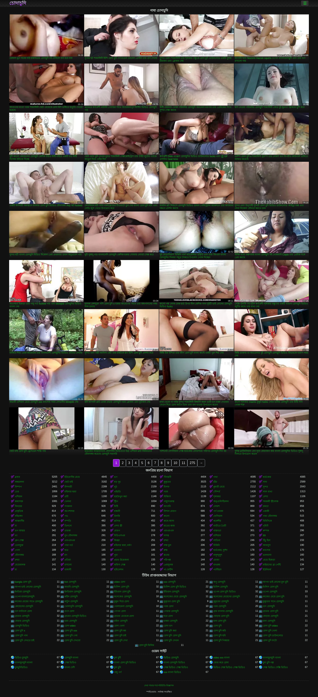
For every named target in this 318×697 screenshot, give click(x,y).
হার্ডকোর (267, 477)
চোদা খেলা (119, 625)
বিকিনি (216, 545)
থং (16, 535)
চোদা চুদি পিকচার (221, 640)
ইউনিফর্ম (267, 569)
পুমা (116, 555)
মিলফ (166, 486)
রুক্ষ (166, 550)
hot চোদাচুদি (70, 581)
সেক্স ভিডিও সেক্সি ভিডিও (275, 667)
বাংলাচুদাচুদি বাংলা (271, 657)
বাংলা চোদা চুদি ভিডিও (125, 662)
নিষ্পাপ (18, 486)
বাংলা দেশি (69, 667)
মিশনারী (68, 486)
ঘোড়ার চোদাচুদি (270, 616)
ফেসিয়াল (217, 516)
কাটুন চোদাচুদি (71, 601)
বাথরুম (216, 564)
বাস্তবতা (217, 530)
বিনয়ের (18, 506)
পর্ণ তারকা (218, 511)
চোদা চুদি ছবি (219, 635)
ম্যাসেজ (266, 550)
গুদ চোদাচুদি (269, 606)
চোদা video (70, 625)
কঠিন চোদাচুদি (71, 596)
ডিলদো (68, 525)
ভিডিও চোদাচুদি (171, 657)
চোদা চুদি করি (219, 630)
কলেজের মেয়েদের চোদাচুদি (226, 596)
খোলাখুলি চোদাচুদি (73, 606)
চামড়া (266, 506)
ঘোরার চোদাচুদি (22, 620)
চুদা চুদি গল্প (268, 662)
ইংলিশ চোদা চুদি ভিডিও (175, 586)
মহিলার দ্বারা (70, 491)
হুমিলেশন (118, 569)
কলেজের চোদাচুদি (122, 596)
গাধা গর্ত (68, 545)
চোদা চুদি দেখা (121, 640)
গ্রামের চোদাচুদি (22, 616)
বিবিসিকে (267, 520)
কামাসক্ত (19, 501)
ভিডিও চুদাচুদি (21, 657)
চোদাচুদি (17, 3)
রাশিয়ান (217, 535)
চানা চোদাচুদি (269, 620)
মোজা (216, 559)
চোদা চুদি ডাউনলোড (273, 635)
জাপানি (167, 506)
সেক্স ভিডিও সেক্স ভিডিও (176, 667)
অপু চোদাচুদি (219, 581)
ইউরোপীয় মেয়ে (72, 477)
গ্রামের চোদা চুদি (270, 611)
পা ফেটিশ (168, 569)
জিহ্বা (117, 540)
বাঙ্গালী (67, 569)
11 (183, 463)
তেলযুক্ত (19, 545)
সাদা (265, 481)
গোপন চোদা (120, 611)
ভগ (115, 477)
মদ (65, 555)
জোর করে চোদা (221, 662)
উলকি (117, 516)
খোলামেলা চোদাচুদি (123, 606)
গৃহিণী (265, 525)
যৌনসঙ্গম (19, 555)
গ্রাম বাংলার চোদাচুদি (223, 611)
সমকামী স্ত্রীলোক (270, 501)
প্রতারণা (118, 550)
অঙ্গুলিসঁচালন (221, 501)
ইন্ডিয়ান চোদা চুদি (122, 591)
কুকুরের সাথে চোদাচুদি (273, 601)
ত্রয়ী (66, 496)
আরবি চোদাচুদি (71, 586)
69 (264, 535)
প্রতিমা (67, 559)
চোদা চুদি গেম (71, 635)
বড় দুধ (117, 481)
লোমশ (216, 506)
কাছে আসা (169, 520)
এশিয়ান (18, 496)
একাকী (266, 511)
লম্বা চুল (167, 545)
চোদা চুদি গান (21, 635)
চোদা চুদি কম (120, 630)
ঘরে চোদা (168, 616)
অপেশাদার (69, 511)
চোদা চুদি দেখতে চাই (24, 640)
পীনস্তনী (167, 477)
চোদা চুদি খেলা (270, 630)
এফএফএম (69, 540)
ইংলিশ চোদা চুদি (121, 586)
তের (17, 491)
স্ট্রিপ (116, 501)
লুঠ (115, 486)
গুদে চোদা (69, 611)
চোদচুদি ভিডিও (22, 625)
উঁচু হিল (266, 540)
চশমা (166, 540)
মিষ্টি (116, 506)
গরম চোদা (168, 606)
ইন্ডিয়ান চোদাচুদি (171, 591)
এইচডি (117, 491)
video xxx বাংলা (221, 657)
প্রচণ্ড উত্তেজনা (121, 559)
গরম (166, 491)
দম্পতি (67, 520)
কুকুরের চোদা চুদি (172, 601)
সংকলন (68, 506)
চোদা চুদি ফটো (270, 640)
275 (192, 463)
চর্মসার (117, 520)
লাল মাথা (267, 491)
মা (16, 525)
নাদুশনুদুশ (217, 555)
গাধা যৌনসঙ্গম (270, 516)
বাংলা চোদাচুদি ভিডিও (174, 662)
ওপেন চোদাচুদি (270, 591)
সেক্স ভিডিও (70, 662)
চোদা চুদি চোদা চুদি (172, 635)
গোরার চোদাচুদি (171, 611)
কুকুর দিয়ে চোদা (121, 601)
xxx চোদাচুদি (170, 581)
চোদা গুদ (168, 625)
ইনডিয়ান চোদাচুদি (72, 591)
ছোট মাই (68, 481)
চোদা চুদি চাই (120, 635)
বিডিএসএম (119, 535)
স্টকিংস (167, 496)
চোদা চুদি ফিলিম (146, 645)
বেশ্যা (265, 496)
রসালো (68, 564)
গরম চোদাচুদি (219, 606)
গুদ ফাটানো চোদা (23, 611)
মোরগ (117, 530)
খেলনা (67, 501)
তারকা (67, 530)
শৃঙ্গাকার (217, 496)
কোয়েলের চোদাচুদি (24, 606)
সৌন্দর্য (216, 491)
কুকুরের (167, 481)
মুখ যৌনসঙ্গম (70, 535)
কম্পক (266, 530)
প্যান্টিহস (217, 569)
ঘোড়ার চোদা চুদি (221, 616)
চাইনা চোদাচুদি (120, 620)
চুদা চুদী (117, 657)
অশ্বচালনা (19, 481)
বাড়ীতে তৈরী (219, 525)
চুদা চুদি (117, 667)
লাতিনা (216, 540)
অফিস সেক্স (119, 564)
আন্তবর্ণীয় (19, 520)
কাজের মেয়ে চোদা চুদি (273, 596)
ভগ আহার (20, 530)
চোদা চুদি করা (170, 630)
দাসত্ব (166, 535)
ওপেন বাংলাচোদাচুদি (24, 596)
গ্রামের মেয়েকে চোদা (124, 616)
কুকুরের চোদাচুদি (221, 601)
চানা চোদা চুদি (219, 620)
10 (175, 463)
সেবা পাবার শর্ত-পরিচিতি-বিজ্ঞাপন (159, 685)
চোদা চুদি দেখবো (72, 640)
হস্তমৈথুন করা (120, 496)
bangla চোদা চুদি (23, 581)
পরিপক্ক (167, 559)
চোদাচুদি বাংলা (71, 657)
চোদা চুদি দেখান (171, 640)
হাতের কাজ (169, 525)
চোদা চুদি (217, 625)
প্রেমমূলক (168, 564)
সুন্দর (265, 486)
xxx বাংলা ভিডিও (172, 672)
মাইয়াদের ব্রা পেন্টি (272, 564)
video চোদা (119, 581)
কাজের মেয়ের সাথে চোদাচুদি (29, 601)
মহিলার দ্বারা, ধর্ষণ (122, 545)
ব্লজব (17, 477)
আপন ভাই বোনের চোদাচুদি (28, 586)
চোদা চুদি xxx (70, 630)
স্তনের (166, 555)
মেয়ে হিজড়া (269, 559)
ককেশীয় (217, 520)
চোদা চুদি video (270, 625)
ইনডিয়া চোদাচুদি (22, 591)
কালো (166, 516)
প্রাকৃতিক (19, 511)
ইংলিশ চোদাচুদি (220, 586)
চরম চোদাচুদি (70, 620)
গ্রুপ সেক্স (19, 540)
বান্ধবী (117, 511)
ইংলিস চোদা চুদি (270, 586)
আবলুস (267, 545)
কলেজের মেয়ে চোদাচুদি (175, 596)
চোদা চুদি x (20, 630)
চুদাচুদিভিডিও (21, 667)
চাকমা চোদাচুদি (170, 620)
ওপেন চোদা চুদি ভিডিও (224, 591)
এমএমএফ (169, 530)
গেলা (17, 550)
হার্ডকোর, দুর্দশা (220, 550)
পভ (66, 516)
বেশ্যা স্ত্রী (118, 525)
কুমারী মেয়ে (219, 486)
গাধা (215, 477)
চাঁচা (215, 481)
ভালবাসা (267, 555)
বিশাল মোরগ (170, 511)
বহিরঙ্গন (19, 516)
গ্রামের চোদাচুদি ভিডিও (75, 616)
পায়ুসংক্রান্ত (169, 501)
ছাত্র (66, 550)
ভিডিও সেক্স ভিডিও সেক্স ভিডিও (229, 667)
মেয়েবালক (20, 564)
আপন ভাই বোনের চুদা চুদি (275, 581)
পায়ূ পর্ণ (117, 672)
